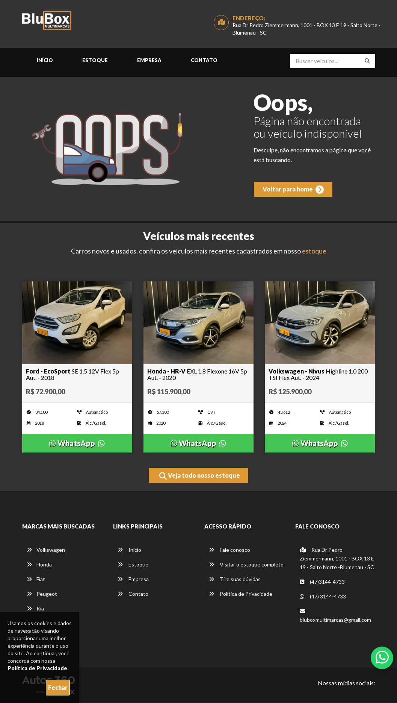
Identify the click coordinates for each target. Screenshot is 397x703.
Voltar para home (292, 190)
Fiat (36, 579)
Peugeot (42, 594)
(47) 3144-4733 (323, 597)
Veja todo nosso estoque (199, 476)
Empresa (149, 61)
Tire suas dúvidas (235, 579)
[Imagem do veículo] (77, 323)
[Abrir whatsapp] (382, 657)
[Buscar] (367, 61)
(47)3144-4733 (322, 582)
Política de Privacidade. (38, 668)
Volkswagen (46, 550)
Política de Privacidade (240, 594)
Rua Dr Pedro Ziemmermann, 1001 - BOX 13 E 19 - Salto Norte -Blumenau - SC (337, 559)
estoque (314, 251)
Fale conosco (229, 550)
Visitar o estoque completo (246, 565)
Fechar (58, 687)
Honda (39, 565)
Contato (204, 61)
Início (45, 61)
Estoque (95, 61)
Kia (35, 609)
